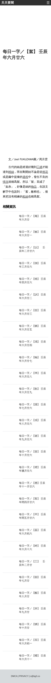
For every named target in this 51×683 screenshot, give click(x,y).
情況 (5, 182)
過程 (25, 177)
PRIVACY (23, 676)
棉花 (45, 172)
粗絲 (25, 196)
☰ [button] (48, 3)
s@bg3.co (35, 676)
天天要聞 (7, 2)
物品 (34, 186)
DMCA (14, 676)
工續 (39, 167)
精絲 (11, 172)
